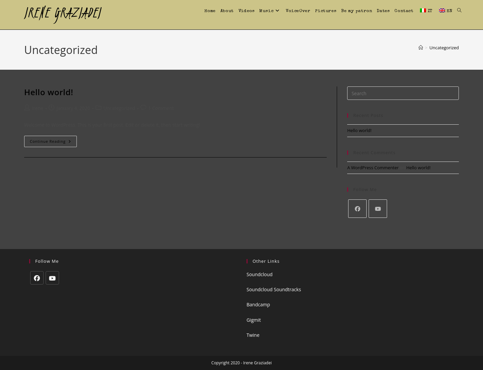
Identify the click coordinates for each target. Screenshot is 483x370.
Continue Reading (53, 142)
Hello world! (48, 92)
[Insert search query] (403, 93)
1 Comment (161, 108)
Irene (37, 108)
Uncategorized (444, 48)
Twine (253, 335)
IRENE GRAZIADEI (62, 12)
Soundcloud (260, 274)
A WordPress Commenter (373, 168)
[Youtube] (378, 208)
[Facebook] (357, 208)
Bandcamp (258, 304)
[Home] (421, 48)
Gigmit (254, 320)
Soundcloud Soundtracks (274, 289)
